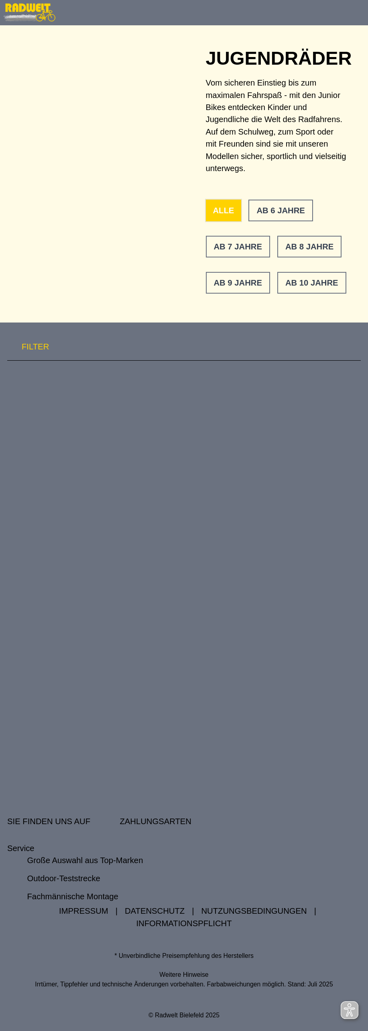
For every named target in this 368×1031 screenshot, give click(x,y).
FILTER (28, 346)
